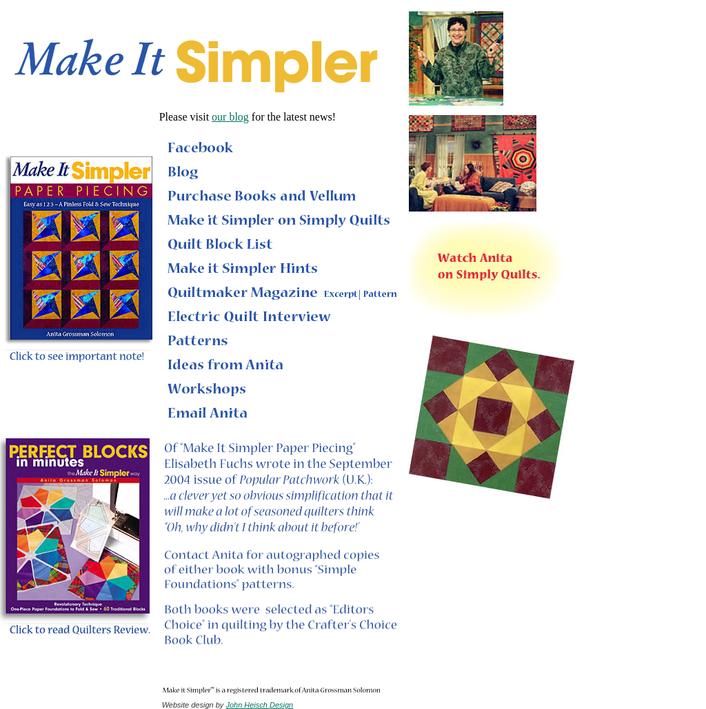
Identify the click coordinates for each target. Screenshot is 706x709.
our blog (230, 117)
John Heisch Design (259, 705)
